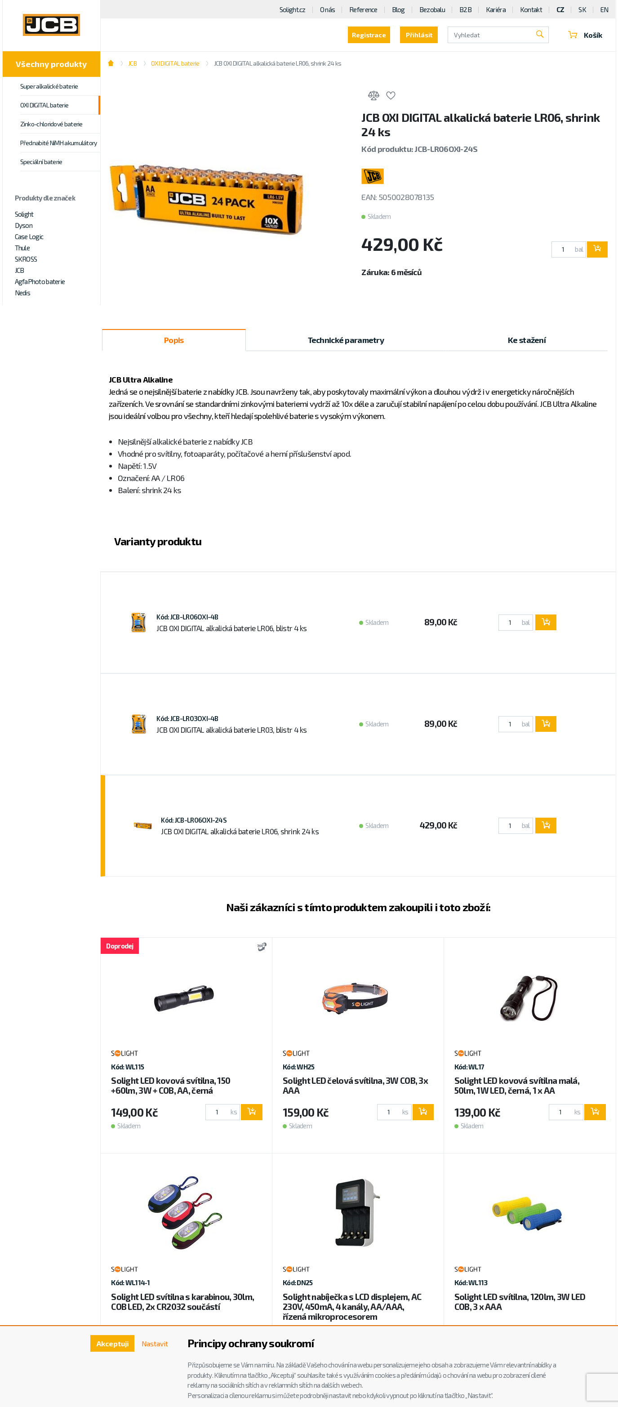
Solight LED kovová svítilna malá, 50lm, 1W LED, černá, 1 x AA (516, 1085)
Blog (398, 9)
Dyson (23, 225)
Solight (24, 214)
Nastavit (154, 1343)
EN (604, 9)
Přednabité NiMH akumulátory (58, 143)
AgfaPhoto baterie (40, 281)
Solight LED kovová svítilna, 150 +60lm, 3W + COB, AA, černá (170, 1085)
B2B (465, 9)
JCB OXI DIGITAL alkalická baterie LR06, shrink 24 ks (278, 63)
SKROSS (26, 259)
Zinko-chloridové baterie (51, 124)
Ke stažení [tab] (527, 340)
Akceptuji (111, 1343)
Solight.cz (293, 9)
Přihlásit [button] (417, 35)
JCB (19, 270)
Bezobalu (432, 9)
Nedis (22, 293)
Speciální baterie (41, 161)
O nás (327, 9)
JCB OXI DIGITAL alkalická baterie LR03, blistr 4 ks (231, 729)
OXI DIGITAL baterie (44, 105)
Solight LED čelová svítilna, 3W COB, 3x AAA (355, 1085)
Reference (363, 9)
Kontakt (531, 9)
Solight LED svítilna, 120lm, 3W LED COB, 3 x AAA (520, 1301)
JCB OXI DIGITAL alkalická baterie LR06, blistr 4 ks (231, 627)
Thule (22, 248)
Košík (584, 35)
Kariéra (496, 9)
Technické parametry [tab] (346, 340)
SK (582, 9)
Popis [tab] (173, 340)
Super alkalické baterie (49, 86)
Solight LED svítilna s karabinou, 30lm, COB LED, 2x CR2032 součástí (182, 1301)
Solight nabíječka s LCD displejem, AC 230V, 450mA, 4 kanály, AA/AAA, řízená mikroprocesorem (352, 1306)
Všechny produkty (51, 64)
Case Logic (29, 236)
